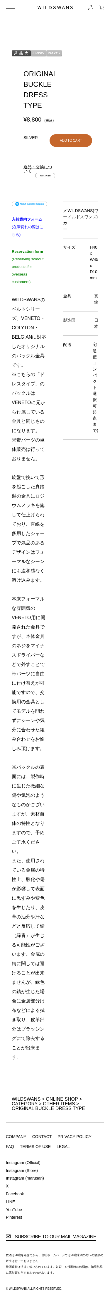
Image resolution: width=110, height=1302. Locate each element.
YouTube (14, 1209)
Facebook (15, 1194)
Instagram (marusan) (25, 1178)
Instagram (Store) (22, 1170)
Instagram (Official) (23, 1162)
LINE (10, 1201)
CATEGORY (25, 1103)
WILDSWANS (26, 1099)
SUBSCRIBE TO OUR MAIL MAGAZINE (51, 1237)
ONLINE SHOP (62, 1099)
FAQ (10, 1147)
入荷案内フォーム (27, 219)
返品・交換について (37, 169)
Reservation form (27, 251)
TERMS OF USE (35, 1147)
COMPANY (16, 1137)
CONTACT (42, 1137)
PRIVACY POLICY (74, 1137)
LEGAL (63, 1147)
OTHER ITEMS (59, 1103)
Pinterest (14, 1217)
